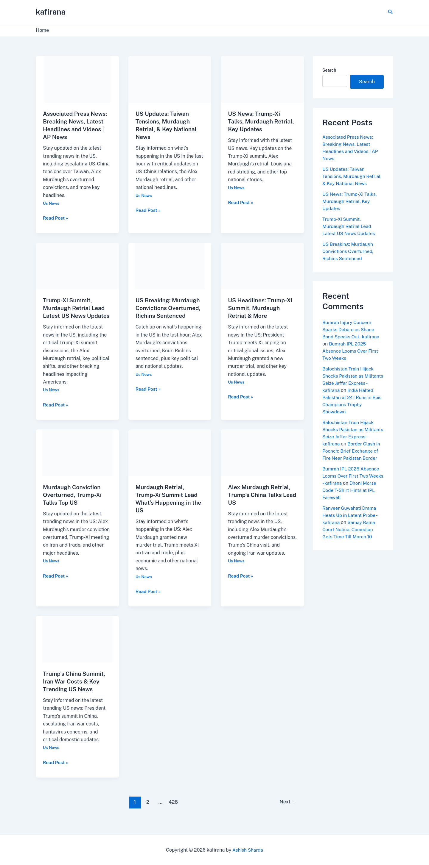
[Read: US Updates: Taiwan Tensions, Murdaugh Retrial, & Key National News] (170, 79)
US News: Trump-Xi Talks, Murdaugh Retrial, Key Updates (262, 121)
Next (287, 810)
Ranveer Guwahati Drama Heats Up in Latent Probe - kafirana (350, 529)
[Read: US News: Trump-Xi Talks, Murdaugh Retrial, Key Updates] (262, 79)
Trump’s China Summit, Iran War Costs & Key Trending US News (75, 689)
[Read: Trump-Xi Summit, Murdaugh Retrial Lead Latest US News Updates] (77, 265)
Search (329, 70)
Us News (51, 203)
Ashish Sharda (248, 850)
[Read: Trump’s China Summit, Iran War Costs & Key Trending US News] (77, 646)
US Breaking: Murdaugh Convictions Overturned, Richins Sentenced (169, 308)
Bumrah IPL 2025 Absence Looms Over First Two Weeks (351, 358)
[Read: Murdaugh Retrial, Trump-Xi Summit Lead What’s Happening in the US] (170, 460)
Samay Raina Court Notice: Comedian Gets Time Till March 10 (349, 544)
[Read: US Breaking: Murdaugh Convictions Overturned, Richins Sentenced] (170, 265)
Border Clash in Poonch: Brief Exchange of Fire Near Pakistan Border (352, 465)
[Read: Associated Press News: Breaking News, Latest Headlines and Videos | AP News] (77, 79)
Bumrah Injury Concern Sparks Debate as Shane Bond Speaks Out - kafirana (351, 337)
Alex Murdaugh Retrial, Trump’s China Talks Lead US (260, 502)
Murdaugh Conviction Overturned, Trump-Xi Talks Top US (73, 502)
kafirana (51, 11)
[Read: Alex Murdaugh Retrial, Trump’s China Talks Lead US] (262, 460)
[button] (390, 12)
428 (173, 810)
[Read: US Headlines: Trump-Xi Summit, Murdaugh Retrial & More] (262, 265)
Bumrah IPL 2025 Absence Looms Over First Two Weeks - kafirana (351, 490)
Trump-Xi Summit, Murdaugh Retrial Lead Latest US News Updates (349, 233)
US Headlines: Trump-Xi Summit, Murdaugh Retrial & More (261, 308)
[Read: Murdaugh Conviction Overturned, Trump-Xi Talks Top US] (77, 460)
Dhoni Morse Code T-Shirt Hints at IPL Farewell (352, 504)
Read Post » (56, 217)
